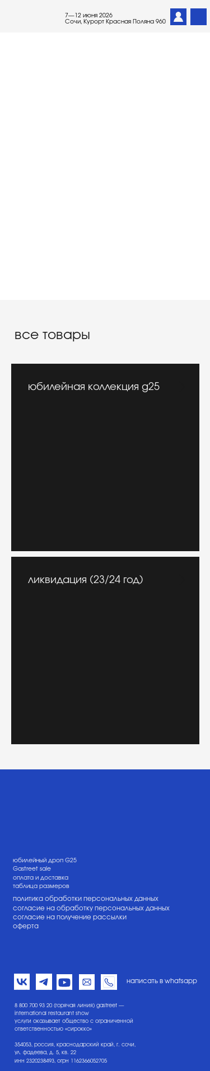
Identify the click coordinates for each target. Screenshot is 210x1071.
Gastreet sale (32, 869)
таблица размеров (41, 886)
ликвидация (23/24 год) (85, 580)
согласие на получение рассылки (70, 917)
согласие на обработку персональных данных (91, 908)
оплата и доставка (40, 878)
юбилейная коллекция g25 (94, 387)
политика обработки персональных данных (85, 899)
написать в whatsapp (162, 981)
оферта (26, 926)
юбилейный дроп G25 (45, 860)
